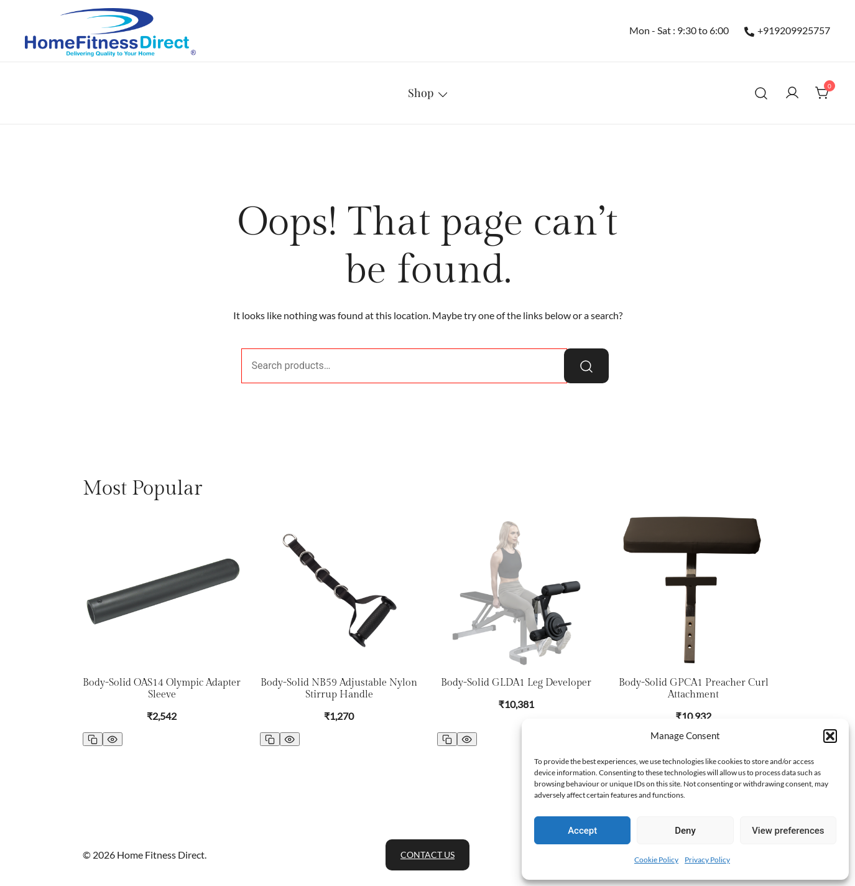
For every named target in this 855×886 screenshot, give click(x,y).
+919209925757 (787, 30)
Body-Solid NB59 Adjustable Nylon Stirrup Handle (339, 689)
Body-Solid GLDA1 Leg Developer (516, 683)
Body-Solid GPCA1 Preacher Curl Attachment (694, 689)
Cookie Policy (656, 859)
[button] (830, 736)
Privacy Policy (707, 859)
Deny (685, 830)
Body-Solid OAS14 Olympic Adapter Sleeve (162, 689)
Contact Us (427, 854)
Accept (582, 830)
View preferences (788, 830)
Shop (420, 92)
